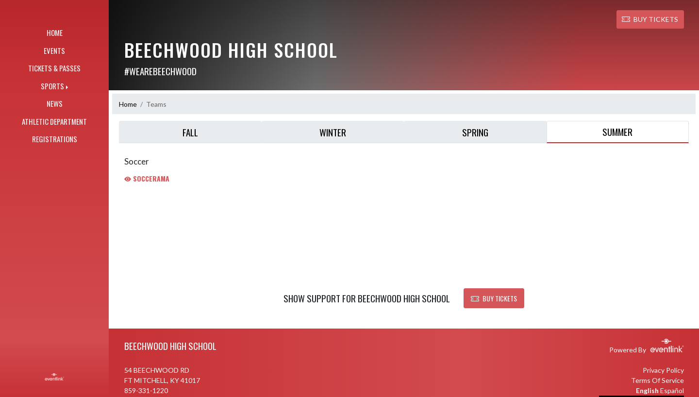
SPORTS (52, 86)
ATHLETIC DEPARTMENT (54, 121)
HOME (55, 32)
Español (672, 390)
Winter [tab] (332, 132)
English (647, 390)
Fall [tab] (190, 132)
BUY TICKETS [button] (650, 19)
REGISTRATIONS (54, 138)
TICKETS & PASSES (54, 68)
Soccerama (146, 178)
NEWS (55, 103)
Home (128, 104)
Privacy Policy (663, 370)
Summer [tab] (617, 131)
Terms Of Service (657, 380)
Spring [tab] (475, 132)
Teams (156, 104)
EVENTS (54, 50)
